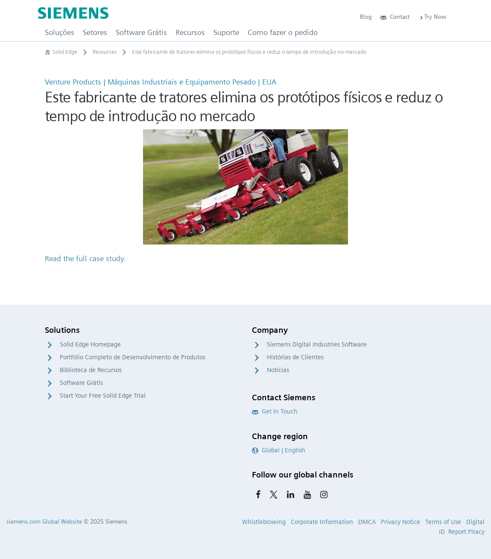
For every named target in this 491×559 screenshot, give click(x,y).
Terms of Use (443, 522)
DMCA (367, 522)
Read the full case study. (85, 258)
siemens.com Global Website (44, 521)
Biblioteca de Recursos (91, 370)
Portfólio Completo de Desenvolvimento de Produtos (132, 357)
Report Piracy (466, 532)
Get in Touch (275, 411)
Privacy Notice (400, 522)
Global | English (278, 450)
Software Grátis (81, 383)
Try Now (432, 16)
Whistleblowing (264, 522)
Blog (366, 16)
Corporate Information (322, 522)
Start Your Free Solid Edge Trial (103, 395)
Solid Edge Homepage (90, 344)
